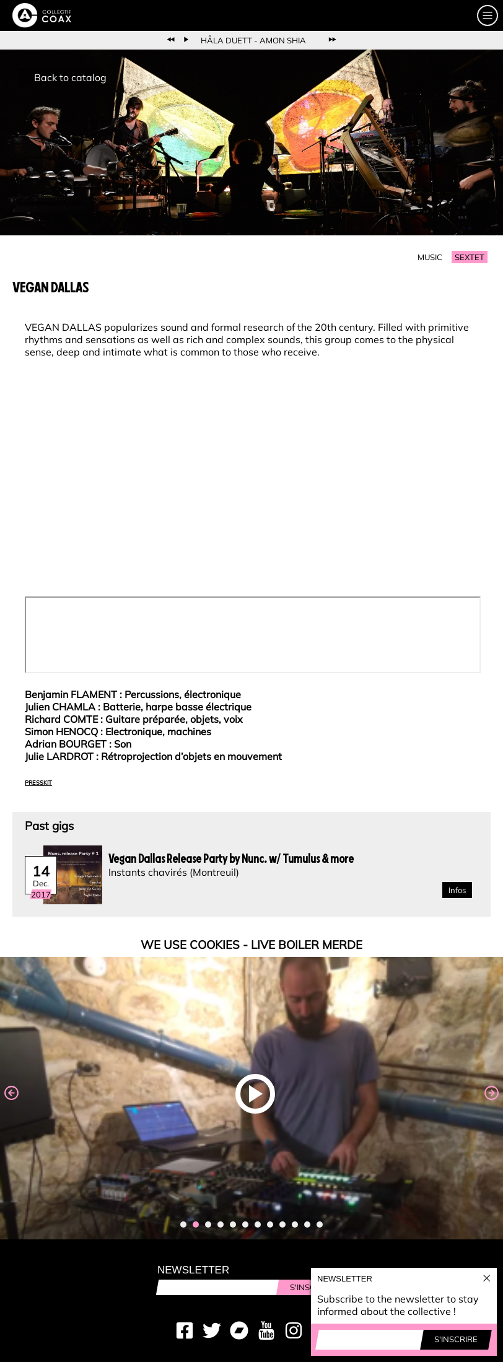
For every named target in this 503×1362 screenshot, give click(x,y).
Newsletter (193, 1270)
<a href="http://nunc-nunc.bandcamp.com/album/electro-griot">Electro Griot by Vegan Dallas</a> (253, 634)
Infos (457, 890)
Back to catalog (70, 77)
